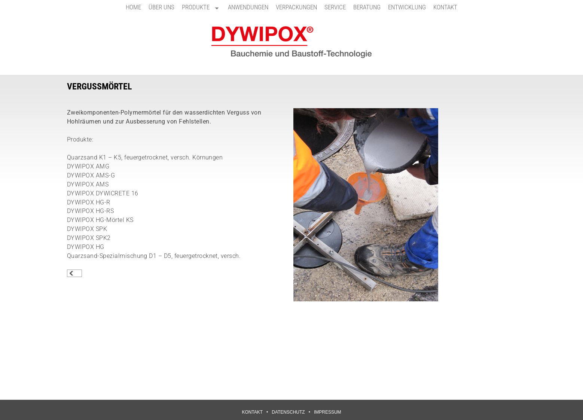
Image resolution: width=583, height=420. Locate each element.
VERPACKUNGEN (296, 7)
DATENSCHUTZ (288, 412)
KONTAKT (445, 7)
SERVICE (335, 7)
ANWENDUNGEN (248, 7)
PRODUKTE (198, 8)
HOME (133, 7)
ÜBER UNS (161, 7)
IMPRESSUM (327, 412)
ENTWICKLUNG (407, 7)
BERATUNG (367, 7)
